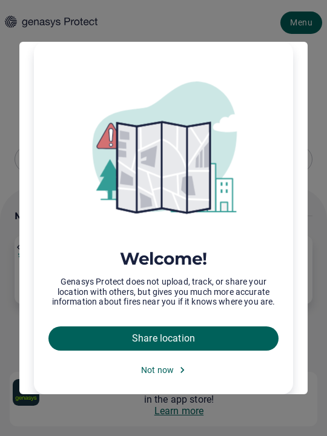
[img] (163, 148)
